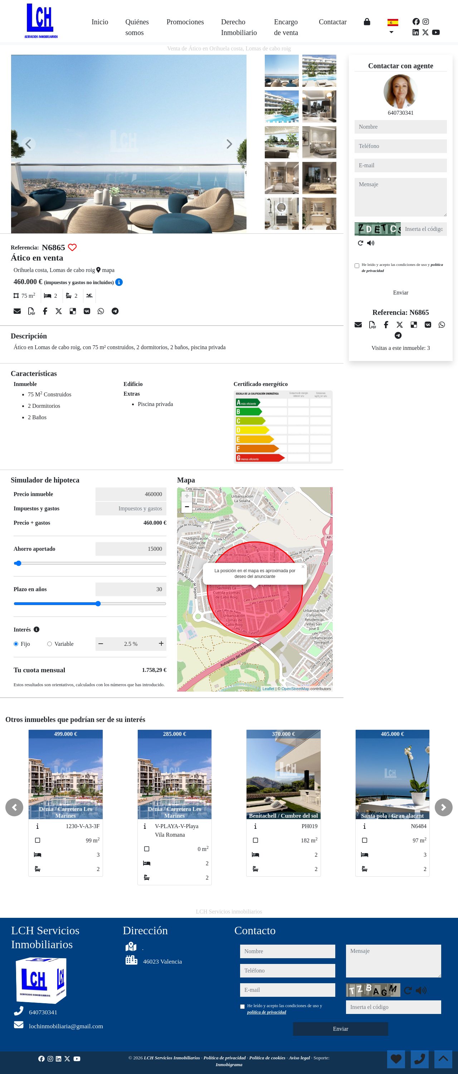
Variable (63, 644)
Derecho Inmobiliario (239, 27)
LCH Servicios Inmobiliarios (172, 1057)
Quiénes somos (137, 27)
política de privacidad (266, 1012)
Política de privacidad (225, 1057)
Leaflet (268, 689)
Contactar (333, 22)
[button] (14, 807)
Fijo (25, 644)
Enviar (401, 292)
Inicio (100, 22)
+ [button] (187, 496)
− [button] (187, 507)
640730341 (401, 113)
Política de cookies (268, 1057)
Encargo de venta (286, 27)
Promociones (185, 22)
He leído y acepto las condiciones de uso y (402, 267)
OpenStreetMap (296, 689)
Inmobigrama (229, 1064)
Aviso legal (300, 1057)
